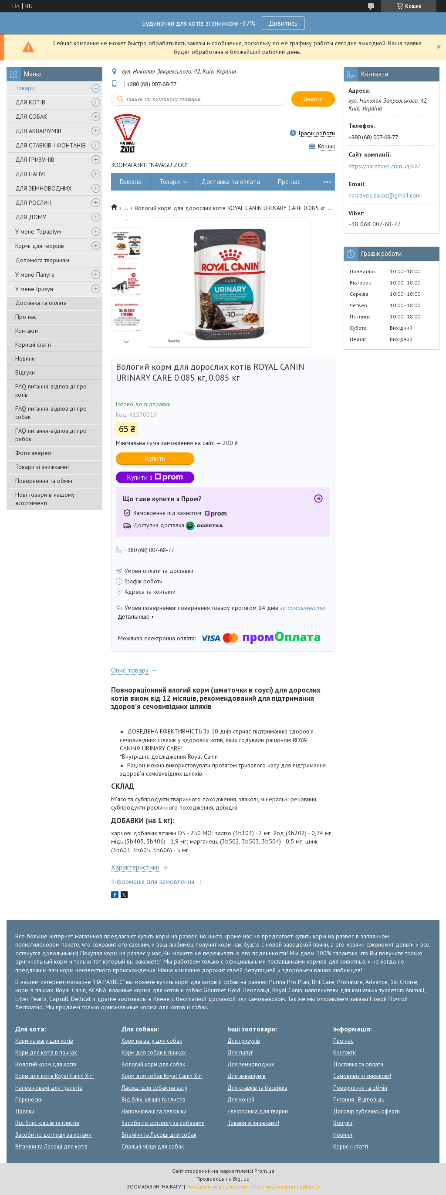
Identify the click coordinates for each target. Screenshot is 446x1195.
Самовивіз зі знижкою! (362, 1076)
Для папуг (240, 1052)
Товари (24, 88)
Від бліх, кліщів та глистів (47, 1123)
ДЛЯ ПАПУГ (30, 174)
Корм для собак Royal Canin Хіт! (162, 1076)
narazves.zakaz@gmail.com (384, 195)
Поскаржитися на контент (217, 1186)
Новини (25, 358)
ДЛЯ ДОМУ (30, 217)
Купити (155, 458)
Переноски (29, 1099)
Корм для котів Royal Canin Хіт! (54, 1076)
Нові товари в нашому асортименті (45, 499)
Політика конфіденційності (286, 1186)
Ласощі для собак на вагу (154, 1087)
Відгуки (25, 372)
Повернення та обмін (43, 481)
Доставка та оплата (41, 303)
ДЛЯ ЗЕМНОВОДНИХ (43, 188)
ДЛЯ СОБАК (31, 117)
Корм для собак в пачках (154, 1052)
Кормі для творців (39, 246)
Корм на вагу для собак (152, 1040)
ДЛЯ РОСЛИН (33, 203)
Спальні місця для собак (153, 1146)
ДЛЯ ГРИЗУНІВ (34, 160)
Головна (131, 181)
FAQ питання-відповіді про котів (51, 390)
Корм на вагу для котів (44, 1040)
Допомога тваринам (42, 260)
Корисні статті (33, 344)
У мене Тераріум (38, 231)
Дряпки (24, 1111)
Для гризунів (243, 1040)
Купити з (155, 477)
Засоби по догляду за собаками (163, 1123)
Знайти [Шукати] (313, 99)
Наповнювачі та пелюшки (154, 1111)
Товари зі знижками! (42, 467)
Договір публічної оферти (366, 1111)
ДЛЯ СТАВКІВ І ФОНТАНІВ (50, 145)
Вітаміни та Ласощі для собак (159, 1134)
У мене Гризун (34, 289)
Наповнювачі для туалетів (48, 1087)
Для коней (240, 1099)
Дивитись (283, 23)
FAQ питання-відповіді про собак (51, 413)
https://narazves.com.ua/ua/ (384, 166)
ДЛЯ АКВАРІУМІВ (38, 131)
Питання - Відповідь (358, 1099)
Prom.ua (264, 1171)
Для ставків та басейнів (257, 1087)
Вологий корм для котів (45, 1064)
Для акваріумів (246, 1076)
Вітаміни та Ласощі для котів (51, 1146)
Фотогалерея (33, 453)
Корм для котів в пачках (46, 1052)
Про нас (26, 317)
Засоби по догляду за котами (53, 1134)
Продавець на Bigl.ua (223, 1178)
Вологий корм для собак (153, 1064)
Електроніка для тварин (257, 1111)
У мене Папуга (34, 274)
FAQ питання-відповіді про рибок (51, 435)
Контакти (26, 331)
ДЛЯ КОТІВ (30, 102)
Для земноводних (250, 1064)
